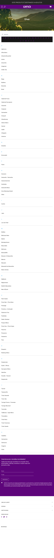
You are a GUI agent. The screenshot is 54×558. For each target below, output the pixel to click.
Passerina (4, 336)
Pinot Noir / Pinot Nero (7, 302)
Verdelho (3, 435)
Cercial (3, 126)
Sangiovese (4, 362)
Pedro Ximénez (5, 319)
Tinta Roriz (4, 419)
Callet (2, 129)
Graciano (3, 174)
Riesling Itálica (5, 352)
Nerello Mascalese (6, 286)
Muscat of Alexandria (7, 256)
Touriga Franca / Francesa (8, 402)
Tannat (3, 388)
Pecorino (3, 329)
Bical (2, 89)
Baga (2, 79)
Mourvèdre (4, 245)
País (2, 340)
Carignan (3, 109)
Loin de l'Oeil (4, 222)
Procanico (4, 333)
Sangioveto (4, 379)
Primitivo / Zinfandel (7, 309)
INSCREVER (5, 479)
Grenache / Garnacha (7, 177)
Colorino (3, 136)
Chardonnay (4, 119)
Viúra (2, 449)
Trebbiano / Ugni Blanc (7, 412)
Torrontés (3, 409)
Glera (2, 194)
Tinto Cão (4, 399)
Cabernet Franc (5, 98)
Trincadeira (4, 416)
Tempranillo (4, 392)
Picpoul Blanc (5, 322)
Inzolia (3, 204)
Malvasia (3, 249)
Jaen (2, 213)
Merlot (3, 239)
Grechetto (4, 184)
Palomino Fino (5, 312)
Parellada (3, 316)
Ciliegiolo (3, 133)
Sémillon (3, 372)
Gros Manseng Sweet (7, 191)
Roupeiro (3, 349)
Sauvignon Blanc (5, 369)
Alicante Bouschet (6, 56)
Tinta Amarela (5, 395)
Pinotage (3, 305)
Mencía (3, 259)
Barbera (3, 82)
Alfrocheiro (4, 52)
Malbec (3, 232)
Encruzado (4, 155)
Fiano (2, 164)
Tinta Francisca (5, 423)
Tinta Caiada (4, 426)
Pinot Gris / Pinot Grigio (7, 326)
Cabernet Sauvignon (6, 102)
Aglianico (3, 49)
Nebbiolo (3, 279)
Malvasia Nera (5, 235)
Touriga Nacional (6, 405)
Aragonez (3, 66)
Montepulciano (5, 242)
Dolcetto (3, 145)
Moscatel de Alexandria (7, 266)
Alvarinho (3, 62)
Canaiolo (3, 105)
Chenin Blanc (4, 122)
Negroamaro (4, 282)
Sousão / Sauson (6, 375)
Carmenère (4, 112)
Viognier (3, 446)
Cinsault (3, 116)
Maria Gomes (5, 269)
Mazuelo (3, 263)
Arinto (3, 59)
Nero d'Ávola (4, 289)
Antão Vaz (4, 69)
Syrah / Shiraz (5, 365)
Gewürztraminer (5, 180)
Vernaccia (4, 442)
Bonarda (3, 86)
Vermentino (4, 439)
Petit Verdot (4, 298)
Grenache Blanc (5, 187)
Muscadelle (4, 252)
